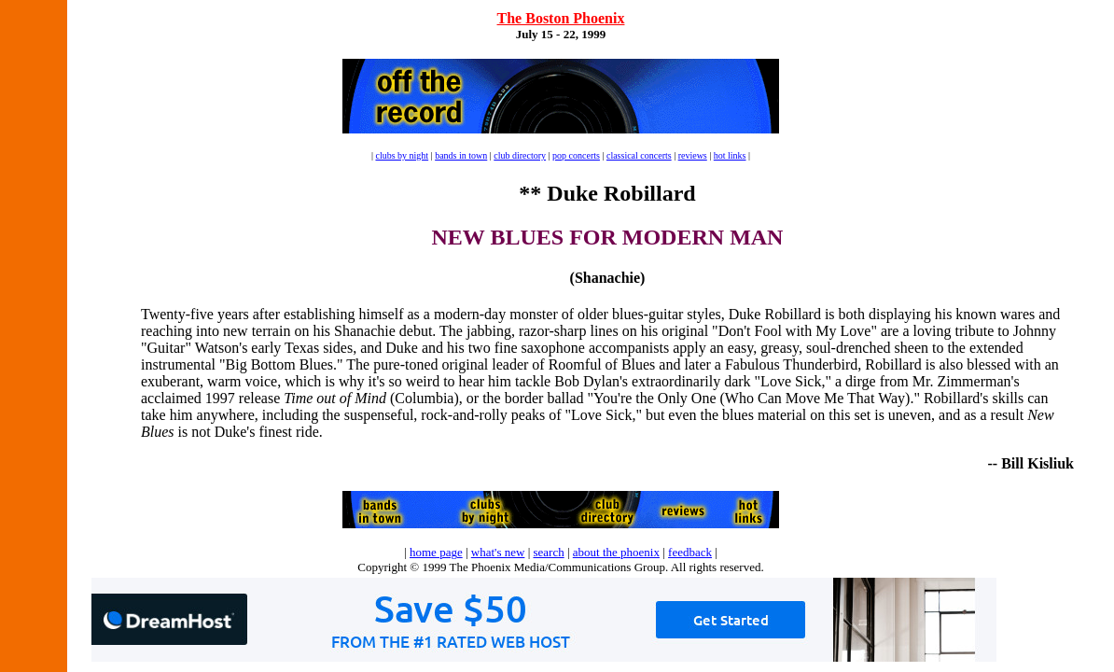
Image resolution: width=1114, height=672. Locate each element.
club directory (520, 155)
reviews (692, 155)
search (548, 552)
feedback (690, 552)
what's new (498, 552)
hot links (730, 155)
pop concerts (576, 155)
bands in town (461, 155)
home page (436, 552)
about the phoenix (616, 552)
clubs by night (401, 155)
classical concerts (639, 155)
